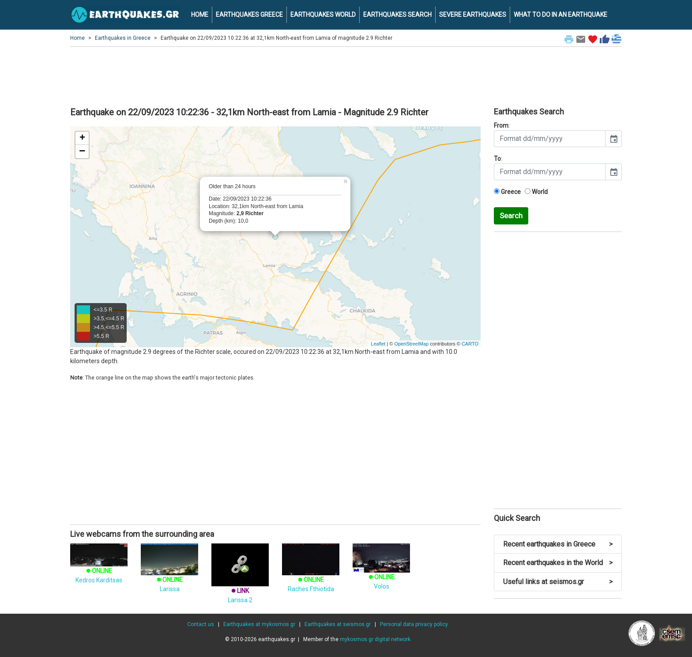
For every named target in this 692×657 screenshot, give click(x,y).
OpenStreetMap (411, 343)
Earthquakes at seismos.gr (338, 624)
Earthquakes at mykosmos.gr (259, 624)
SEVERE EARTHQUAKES (472, 14)
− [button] (82, 151)
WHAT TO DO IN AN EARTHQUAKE (560, 14)
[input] (550, 138)
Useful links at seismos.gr (558, 581)
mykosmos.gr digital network (375, 639)
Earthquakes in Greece (122, 38)
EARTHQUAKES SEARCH (397, 14)
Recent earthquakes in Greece (558, 544)
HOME (199, 14)
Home (77, 38)
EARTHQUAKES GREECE (249, 14)
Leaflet (378, 343)
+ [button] (82, 138)
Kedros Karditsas (99, 567)
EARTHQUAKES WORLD (323, 14)
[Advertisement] (346, 75)
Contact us (200, 624)
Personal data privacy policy (414, 624)
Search (511, 215)
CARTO (470, 343)
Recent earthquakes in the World (558, 562)
